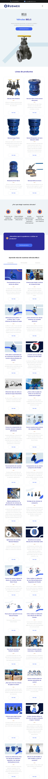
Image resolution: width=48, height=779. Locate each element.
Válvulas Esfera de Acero (34, 180)
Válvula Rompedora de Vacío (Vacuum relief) (34, 138)
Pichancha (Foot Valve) (13, 180)
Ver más (13, 112)
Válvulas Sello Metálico (13, 98)
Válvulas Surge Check (13, 138)
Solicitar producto (24, 28)
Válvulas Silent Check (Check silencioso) (34, 99)
